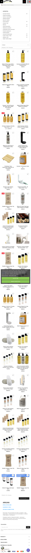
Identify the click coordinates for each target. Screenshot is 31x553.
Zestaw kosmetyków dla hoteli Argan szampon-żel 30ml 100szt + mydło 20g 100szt (23, 429)
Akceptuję (15, 278)
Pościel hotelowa (6, 21)
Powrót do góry (24, 498)
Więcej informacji (5, 275)
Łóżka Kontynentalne (6, 26)
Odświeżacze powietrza (7, 27)
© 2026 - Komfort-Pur (5, 549)
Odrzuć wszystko (15, 281)
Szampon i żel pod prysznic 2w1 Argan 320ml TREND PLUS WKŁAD (8, 106)
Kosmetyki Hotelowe (6, 13)
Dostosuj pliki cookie (12, 275)
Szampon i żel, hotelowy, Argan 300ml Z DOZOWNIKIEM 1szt (23, 389)
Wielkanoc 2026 (5, 37)
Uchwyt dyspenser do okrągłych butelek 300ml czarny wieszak (23, 146)
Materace (4, 24)
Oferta (5, 11)
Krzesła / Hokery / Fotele (7, 35)
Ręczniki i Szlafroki (6, 20)
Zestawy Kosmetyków (6, 15)
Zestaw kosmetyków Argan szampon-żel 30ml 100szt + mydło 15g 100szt (8, 227)
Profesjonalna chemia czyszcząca (9, 29)
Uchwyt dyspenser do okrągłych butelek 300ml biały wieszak (8, 327)
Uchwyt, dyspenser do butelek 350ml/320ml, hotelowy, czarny (23, 85)
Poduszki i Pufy (5, 23)
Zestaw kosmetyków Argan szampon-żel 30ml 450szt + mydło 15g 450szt (8, 429)
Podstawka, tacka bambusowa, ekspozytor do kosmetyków (8, 167)
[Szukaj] (15, 5)
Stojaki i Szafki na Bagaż (7, 38)
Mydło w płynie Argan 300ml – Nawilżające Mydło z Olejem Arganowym (8, 65)
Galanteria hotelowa (6, 18)
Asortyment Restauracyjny (7, 34)
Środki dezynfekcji (6, 32)
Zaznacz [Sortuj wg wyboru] (15, 45)
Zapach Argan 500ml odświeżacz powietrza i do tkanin (8, 286)
